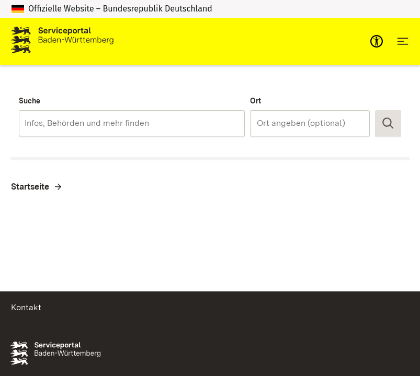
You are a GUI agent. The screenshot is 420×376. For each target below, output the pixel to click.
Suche (29, 101)
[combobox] (132, 123)
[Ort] (310, 123)
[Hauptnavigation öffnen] (403, 41)
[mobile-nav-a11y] (376, 41)
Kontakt (26, 307)
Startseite (30, 187)
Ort (255, 101)
